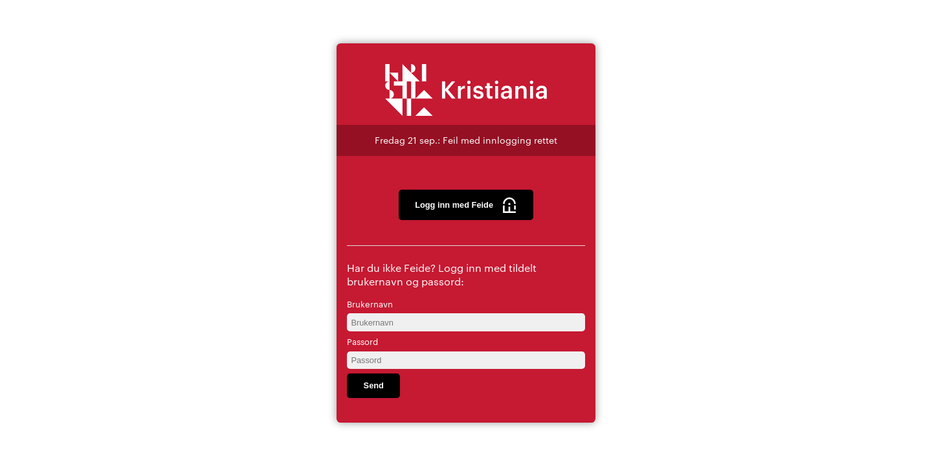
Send (374, 385)
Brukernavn (370, 303)
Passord (362, 341)
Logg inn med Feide (466, 205)
